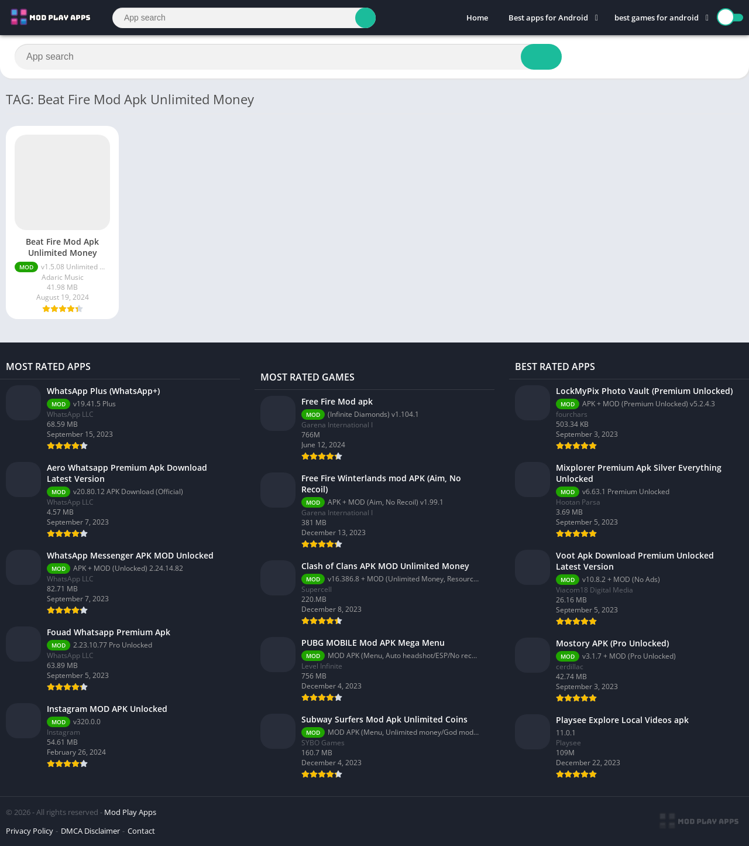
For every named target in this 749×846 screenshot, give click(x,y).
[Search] (244, 18)
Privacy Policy (29, 831)
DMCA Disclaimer (90, 831)
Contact (141, 831)
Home (477, 17)
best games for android (656, 17)
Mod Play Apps (130, 812)
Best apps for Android (548, 17)
